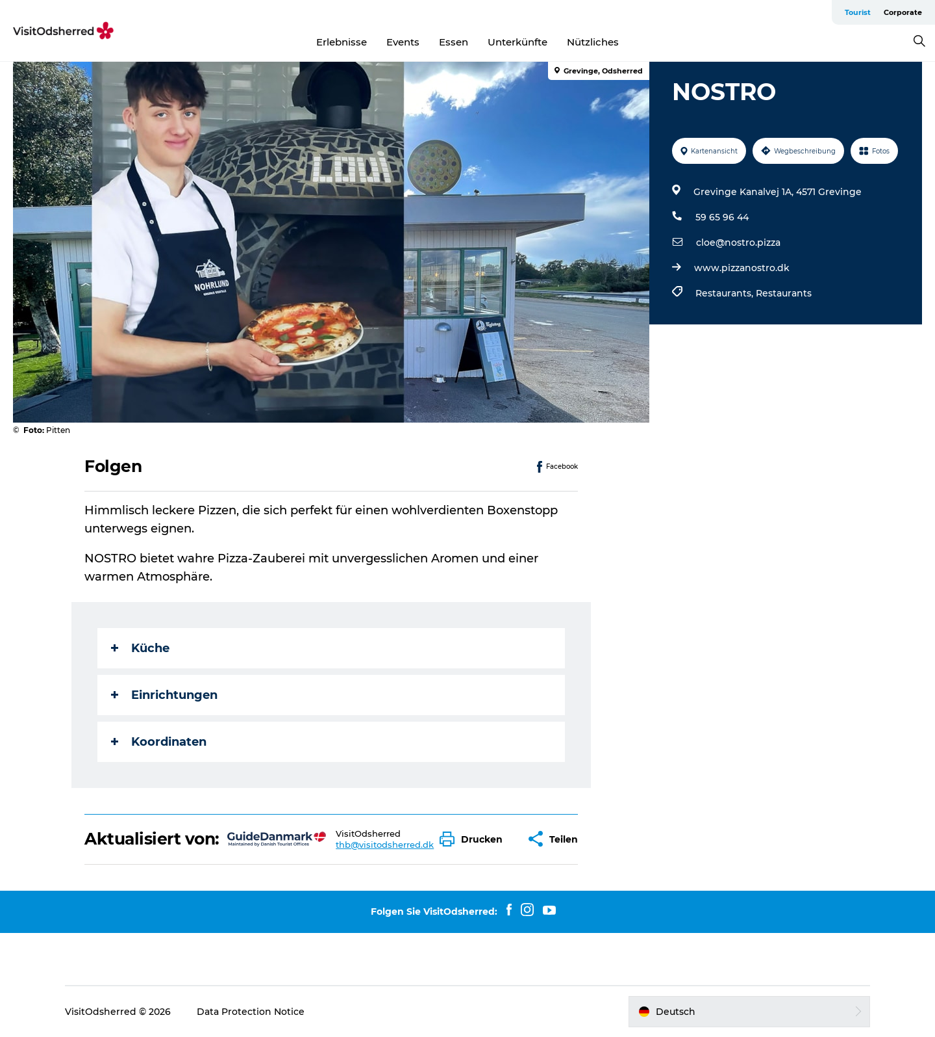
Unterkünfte (517, 42)
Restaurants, (725, 293)
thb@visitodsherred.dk (385, 844)
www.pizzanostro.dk (742, 268)
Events (402, 42)
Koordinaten (158, 742)
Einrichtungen (164, 695)
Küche (140, 648)
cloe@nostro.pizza (738, 242)
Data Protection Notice (251, 1011)
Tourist (858, 12)
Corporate (903, 12)
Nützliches (593, 42)
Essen (453, 42)
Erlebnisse (341, 42)
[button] (474, 839)
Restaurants (784, 293)
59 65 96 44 (722, 217)
